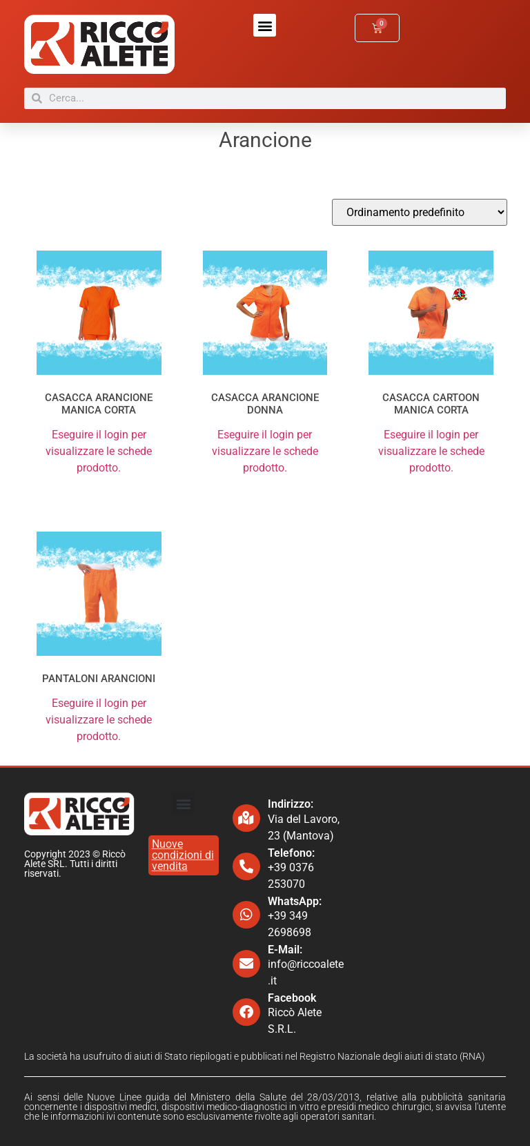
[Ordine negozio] (419, 212)
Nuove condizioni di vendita (183, 855)
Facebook (292, 997)
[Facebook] (246, 1012)
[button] (264, 25)
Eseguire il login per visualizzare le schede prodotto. (99, 451)
